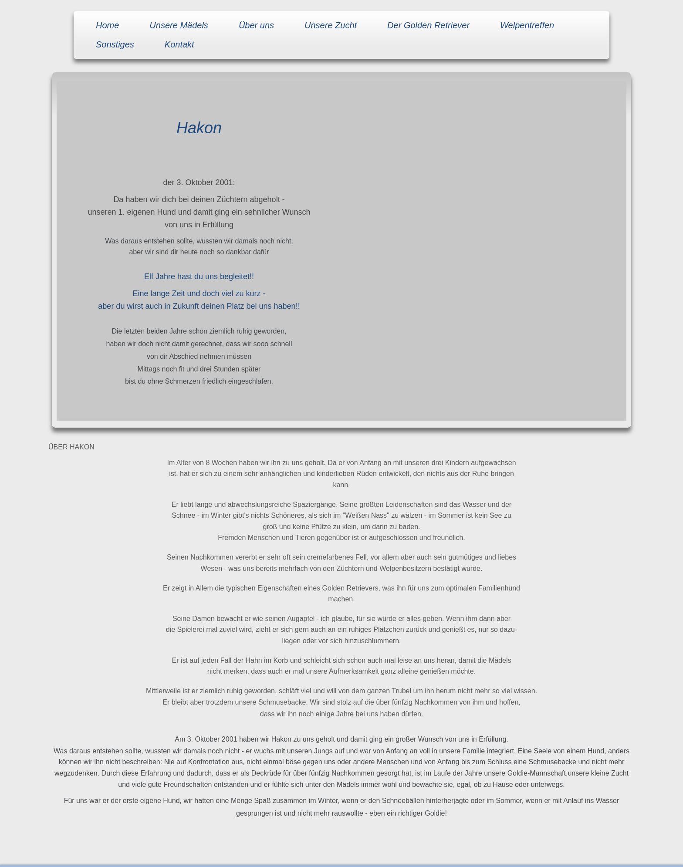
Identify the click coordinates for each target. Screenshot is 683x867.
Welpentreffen (527, 25)
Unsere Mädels (178, 25)
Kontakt (179, 44)
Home (107, 25)
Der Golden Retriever (428, 25)
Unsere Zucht (330, 25)
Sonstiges (115, 44)
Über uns (256, 25)
